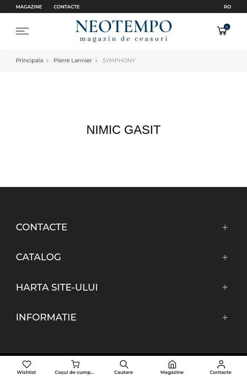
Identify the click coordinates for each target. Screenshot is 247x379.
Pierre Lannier (73, 60)
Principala (29, 60)
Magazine (29, 7)
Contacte (67, 7)
